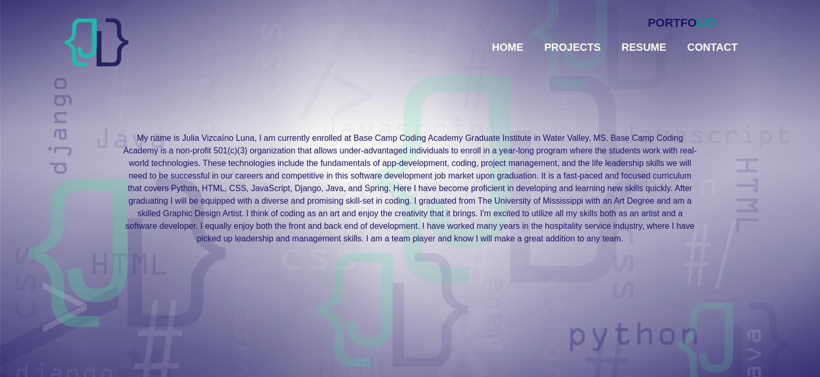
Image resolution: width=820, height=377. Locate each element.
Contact (712, 47)
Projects (572, 47)
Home (507, 47)
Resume (644, 47)
